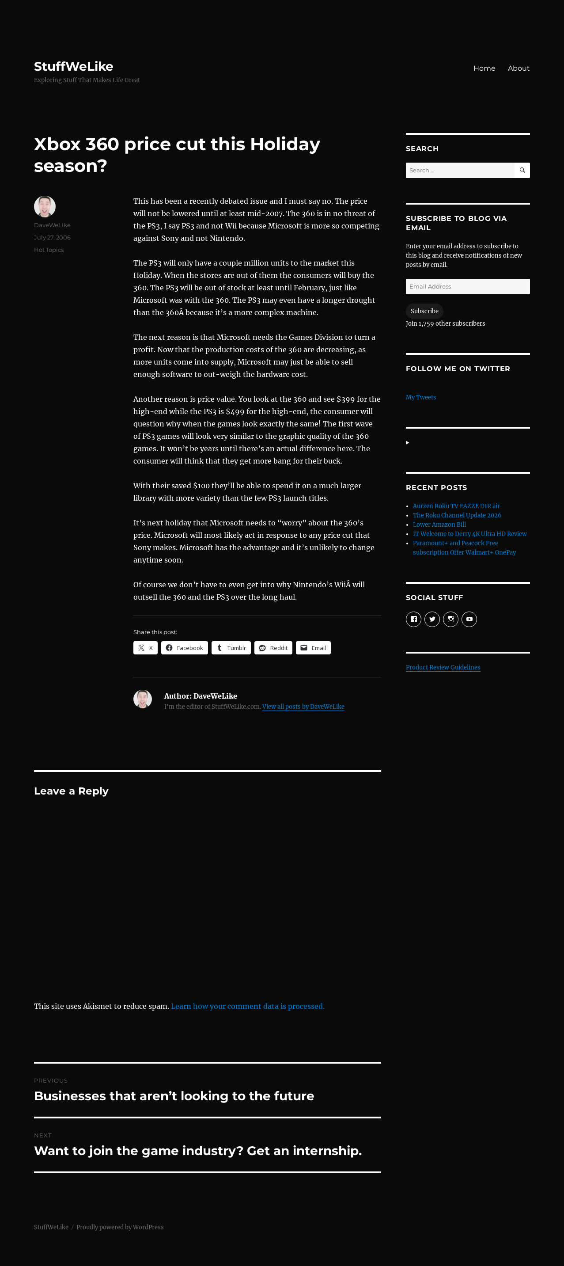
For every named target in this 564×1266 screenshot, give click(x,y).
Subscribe (425, 311)
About (519, 68)
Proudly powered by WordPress (120, 1227)
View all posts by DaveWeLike (303, 707)
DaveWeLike (52, 224)
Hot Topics (49, 249)
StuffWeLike (74, 66)
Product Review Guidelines (443, 667)
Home (484, 68)
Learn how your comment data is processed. (248, 1006)
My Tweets (421, 397)
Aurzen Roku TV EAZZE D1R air (456, 506)
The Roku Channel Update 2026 (457, 515)
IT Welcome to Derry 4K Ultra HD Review (470, 534)
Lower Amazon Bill (439, 524)
